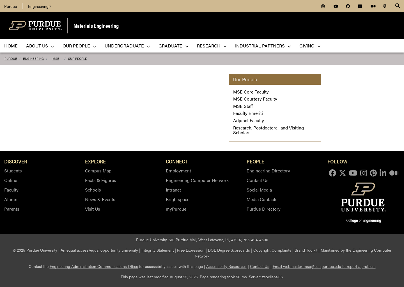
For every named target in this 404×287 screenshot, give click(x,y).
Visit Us (92, 209)
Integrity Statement (157, 250)
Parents (11, 209)
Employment (178, 170)
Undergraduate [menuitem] (127, 45)
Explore (95, 161)
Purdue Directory (264, 209)
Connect (177, 161)
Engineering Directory (268, 170)
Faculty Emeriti (248, 113)
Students (13, 170)
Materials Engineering (96, 25)
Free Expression (191, 250)
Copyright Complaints (272, 250)
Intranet (173, 189)
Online (10, 180)
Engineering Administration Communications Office (94, 266)
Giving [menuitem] (310, 45)
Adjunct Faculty (248, 120)
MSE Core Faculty (251, 91)
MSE (55, 58)
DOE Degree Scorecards (229, 250)
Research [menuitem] (212, 45)
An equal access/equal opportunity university (99, 250)
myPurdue (176, 209)
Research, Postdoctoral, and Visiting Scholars (268, 130)
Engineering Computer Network (197, 180)
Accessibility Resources (226, 266)
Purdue (10, 6)
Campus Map (98, 170)
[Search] (397, 6)
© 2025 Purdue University (35, 250)
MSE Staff (243, 106)
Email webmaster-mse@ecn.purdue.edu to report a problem (324, 266)
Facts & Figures (100, 180)
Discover (15, 161)
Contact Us (257, 180)
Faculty (11, 189)
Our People (77, 58)
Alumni (11, 199)
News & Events (100, 199)
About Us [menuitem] (40, 45)
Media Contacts (262, 199)
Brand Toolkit (306, 250)
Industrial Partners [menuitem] (263, 45)
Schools (93, 189)
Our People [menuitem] (79, 45)
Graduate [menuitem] (174, 45)
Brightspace (177, 199)
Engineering (39, 6)
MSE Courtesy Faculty (255, 98)
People (255, 161)
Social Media (259, 189)
